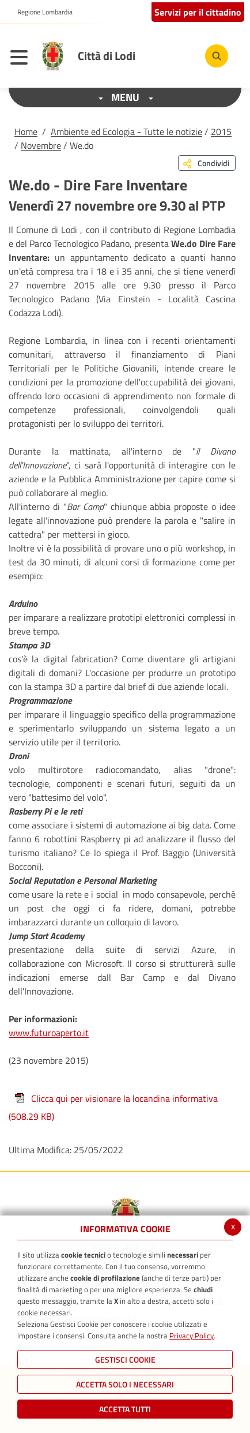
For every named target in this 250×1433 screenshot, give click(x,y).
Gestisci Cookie (125, 1359)
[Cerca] (216, 55)
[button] (41, 12)
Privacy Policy (191, 1335)
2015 (221, 131)
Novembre (41, 145)
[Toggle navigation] (21, 58)
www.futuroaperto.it (49, 1033)
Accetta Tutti (125, 1409)
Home (25, 131)
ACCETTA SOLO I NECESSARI (125, 1384)
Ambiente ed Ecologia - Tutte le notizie (126, 131)
